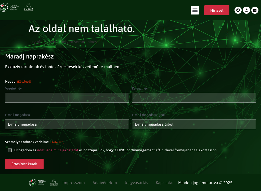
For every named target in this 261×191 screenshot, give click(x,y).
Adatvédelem (105, 182)
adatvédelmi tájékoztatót (57, 150)
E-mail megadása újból (148, 115)
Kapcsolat (165, 182)
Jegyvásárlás (136, 182)
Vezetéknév (13, 88)
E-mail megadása (17, 115)
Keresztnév (140, 88)
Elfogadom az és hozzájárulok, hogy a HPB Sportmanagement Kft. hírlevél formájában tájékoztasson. (115, 150)
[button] (195, 10)
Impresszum (73, 182)
